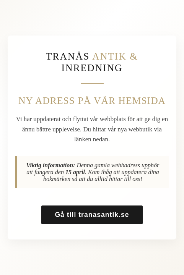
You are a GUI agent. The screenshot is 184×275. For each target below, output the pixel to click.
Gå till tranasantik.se (92, 214)
